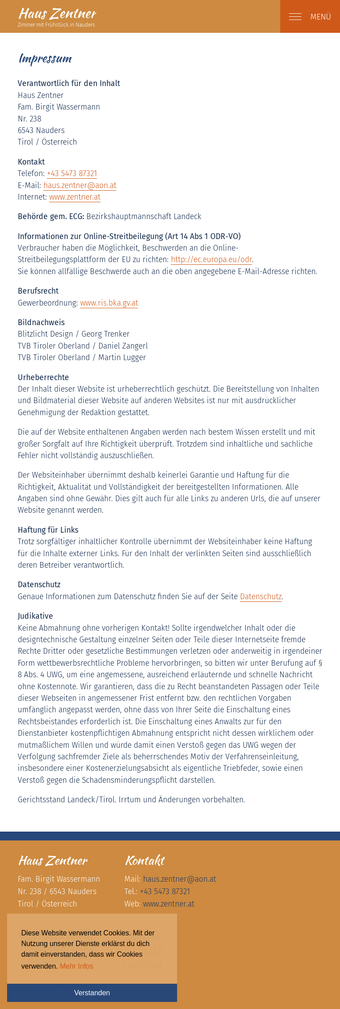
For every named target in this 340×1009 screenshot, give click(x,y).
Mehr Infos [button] (76, 966)
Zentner (57, 13)
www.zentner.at (74, 197)
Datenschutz (261, 596)
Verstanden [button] (92, 993)
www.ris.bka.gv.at (109, 303)
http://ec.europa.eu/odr (211, 259)
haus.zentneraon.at (79, 185)
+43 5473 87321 (72, 173)
